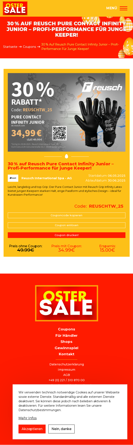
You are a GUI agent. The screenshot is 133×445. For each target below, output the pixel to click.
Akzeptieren (32, 434)
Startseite (10, 47)
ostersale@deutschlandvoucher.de (66, 385)
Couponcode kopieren (66, 215)
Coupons (29, 47)
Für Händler (66, 335)
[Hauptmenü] (117, 8)
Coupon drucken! (67, 235)
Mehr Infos (27, 423)
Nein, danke (61, 434)
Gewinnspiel (66, 348)
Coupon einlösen (66, 225)
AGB (66, 375)
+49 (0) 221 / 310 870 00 (67, 380)
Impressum (66, 370)
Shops (66, 341)
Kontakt (66, 354)
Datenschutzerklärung (66, 364)
